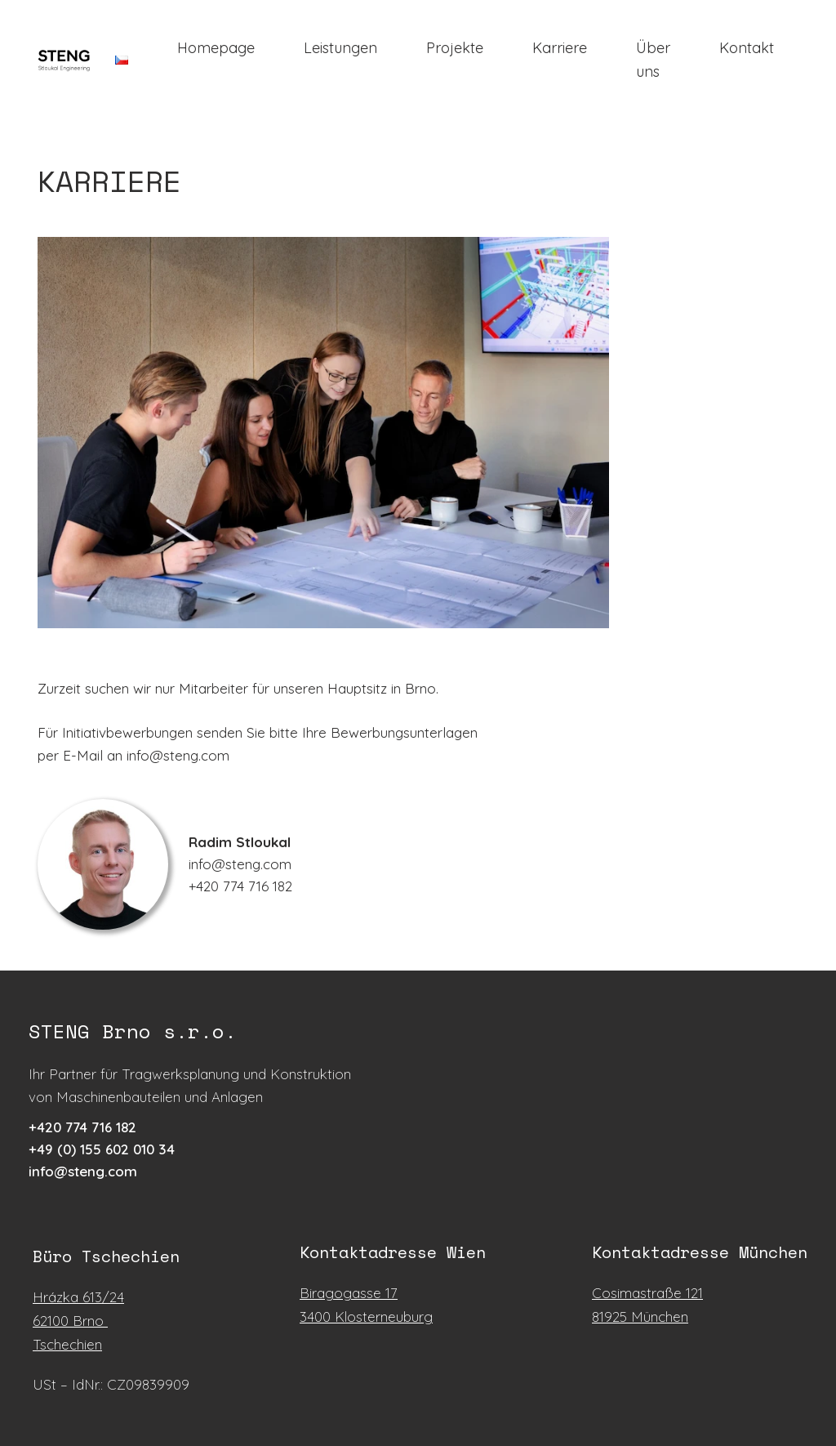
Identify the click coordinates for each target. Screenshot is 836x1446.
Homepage (216, 47)
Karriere (559, 47)
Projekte (454, 47)
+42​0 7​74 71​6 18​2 (82, 1127)
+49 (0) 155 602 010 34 (102, 1149)
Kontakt (746, 47)
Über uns (653, 59)
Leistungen (340, 47)
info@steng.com (83, 1171)
